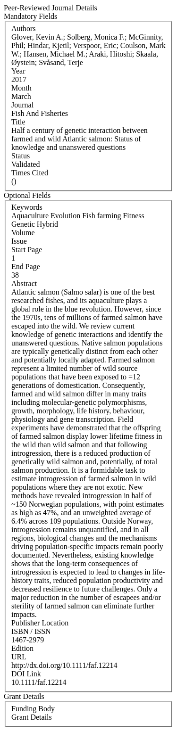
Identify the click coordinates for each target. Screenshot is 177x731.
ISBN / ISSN (31, 631)
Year (18, 71)
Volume (22, 233)
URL (18, 657)
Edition (22, 648)
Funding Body (33, 709)
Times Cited (29, 173)
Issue (19, 241)
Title (18, 122)
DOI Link (26, 674)
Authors (23, 29)
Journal (22, 105)
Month (21, 88)
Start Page (26, 250)
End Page (25, 267)
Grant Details (31, 717)
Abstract (24, 283)
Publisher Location (39, 623)
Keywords (26, 207)
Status (20, 156)
